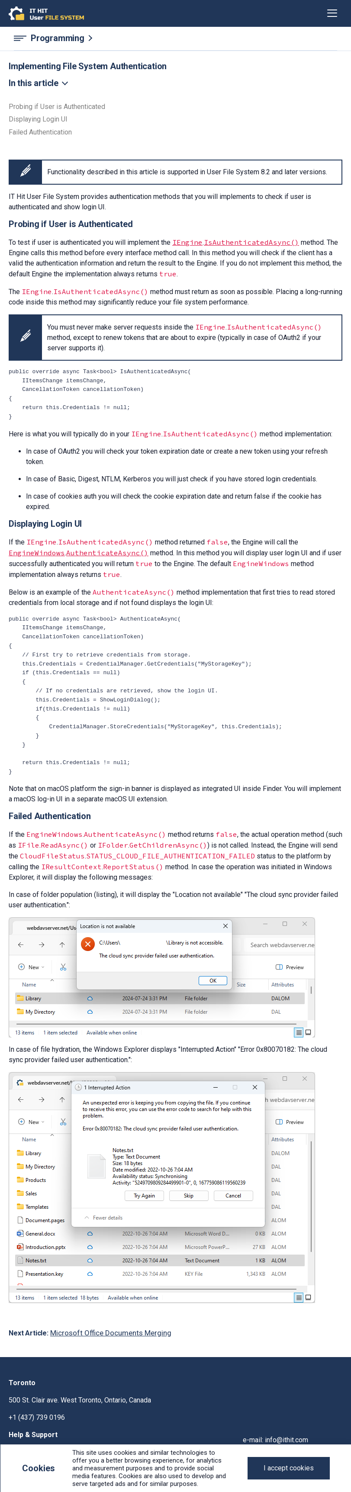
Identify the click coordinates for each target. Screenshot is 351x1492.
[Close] (289, 1468)
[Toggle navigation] (332, 13)
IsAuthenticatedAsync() (251, 242)
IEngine (187, 242)
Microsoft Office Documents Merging (110, 1333)
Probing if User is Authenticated (57, 107)
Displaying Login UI (38, 119)
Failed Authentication (40, 132)
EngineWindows (37, 552)
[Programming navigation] (175, 38)
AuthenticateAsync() (107, 552)
